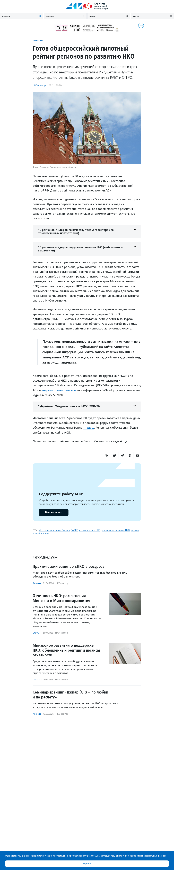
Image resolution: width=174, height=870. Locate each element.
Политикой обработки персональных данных (141, 855)
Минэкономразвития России (54, 529)
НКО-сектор (39, 85)
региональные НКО (89, 529)
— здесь (88, 427)
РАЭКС (74, 529)
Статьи (36, 632)
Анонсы (37, 583)
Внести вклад (53, 512)
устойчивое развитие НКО (116, 529)
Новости (38, 40)
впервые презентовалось (59, 390)
